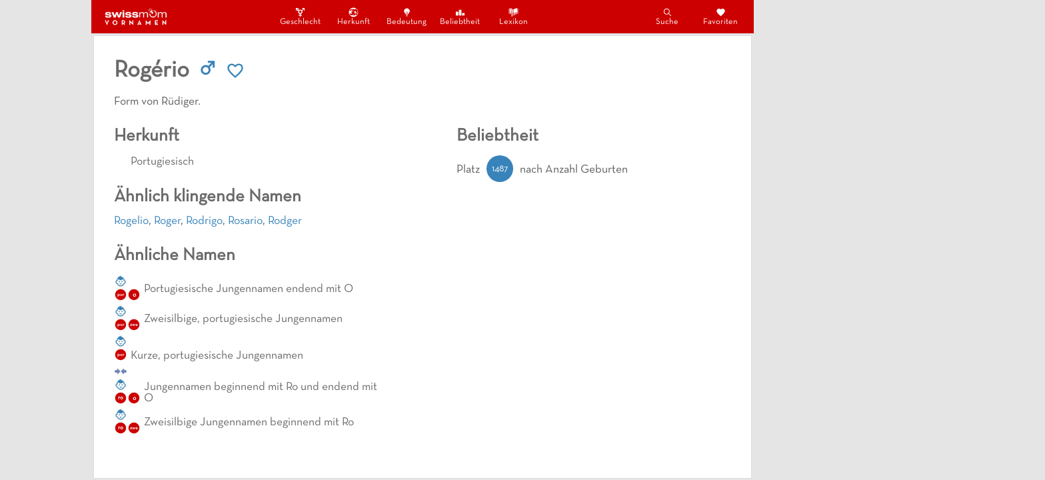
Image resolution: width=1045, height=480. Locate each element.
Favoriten (720, 16)
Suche (667, 16)
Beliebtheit (460, 16)
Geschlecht (300, 16)
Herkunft (353, 16)
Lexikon (513, 16)
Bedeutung (407, 16)
